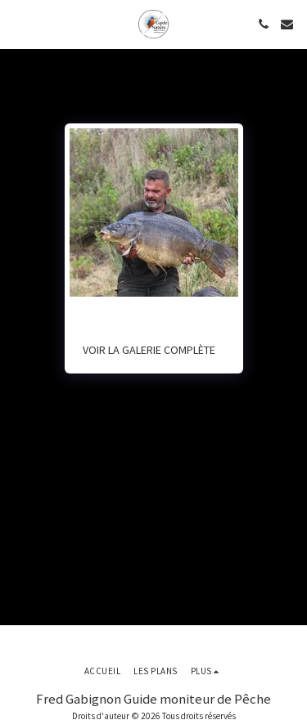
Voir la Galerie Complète (149, 349)
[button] (18, 23)
